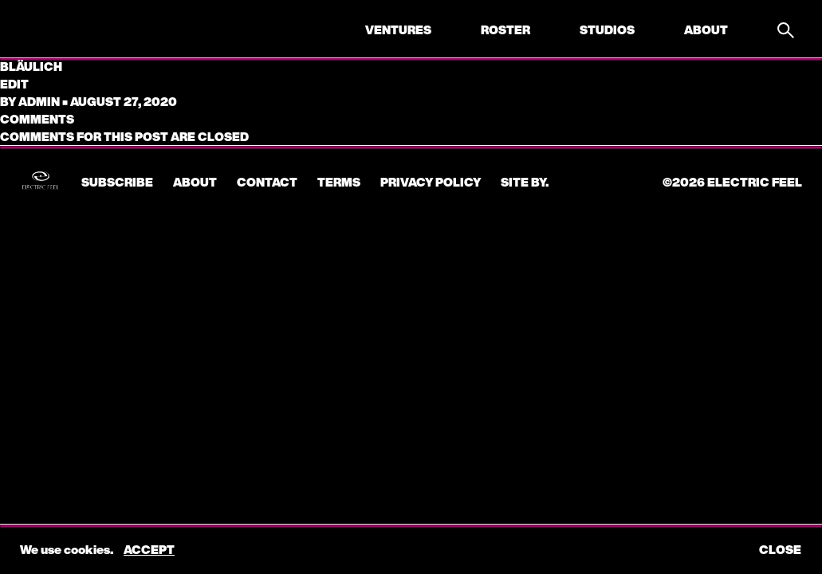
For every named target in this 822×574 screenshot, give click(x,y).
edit (14, 83)
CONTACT (267, 182)
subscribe (117, 182)
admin (39, 101)
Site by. (525, 182)
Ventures (398, 29)
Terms (338, 182)
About (706, 29)
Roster (505, 29)
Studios (607, 29)
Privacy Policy (430, 182)
